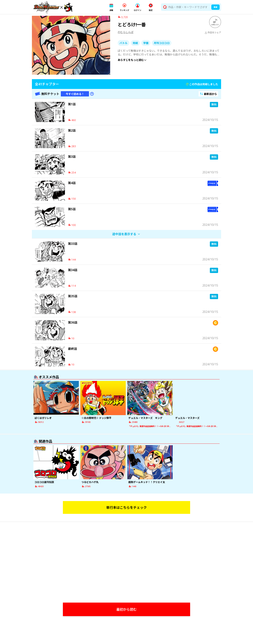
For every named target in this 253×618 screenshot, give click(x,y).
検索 (215, 7)
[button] (111, 7)
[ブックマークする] (215, 25)
